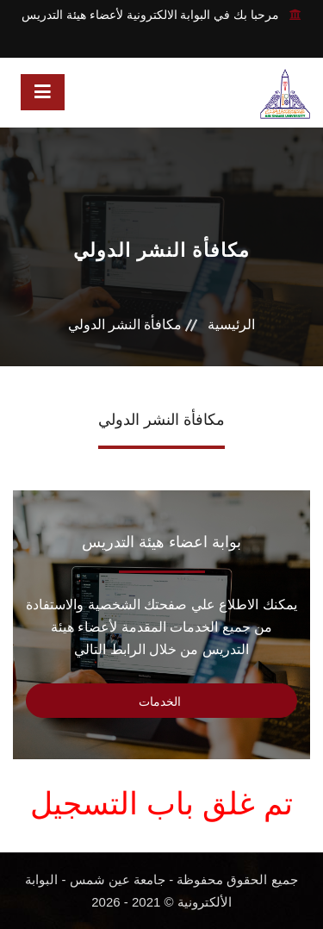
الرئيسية (231, 324)
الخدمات (161, 701)
